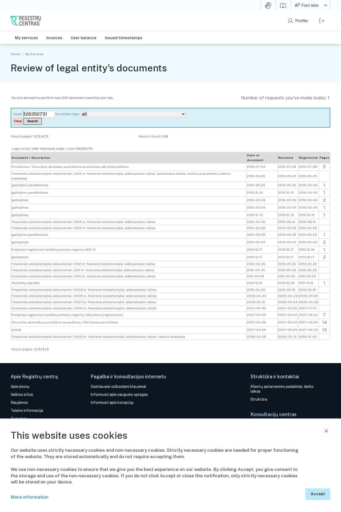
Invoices (54, 37)
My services (26, 37)
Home (15, 54)
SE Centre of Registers (26, 21)
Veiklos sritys (22, 394)
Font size (309, 5)
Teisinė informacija (27, 410)
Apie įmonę (20, 386)
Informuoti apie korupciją (112, 402)
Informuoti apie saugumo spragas (119, 394)
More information (29, 497)
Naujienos (19, 402)
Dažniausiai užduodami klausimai (118, 386)
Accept (318, 493)
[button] (325, 5)
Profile (301, 20)
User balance (83, 37)
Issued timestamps (123, 37)
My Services (34, 54)
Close (326, 431)
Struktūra (258, 399)
